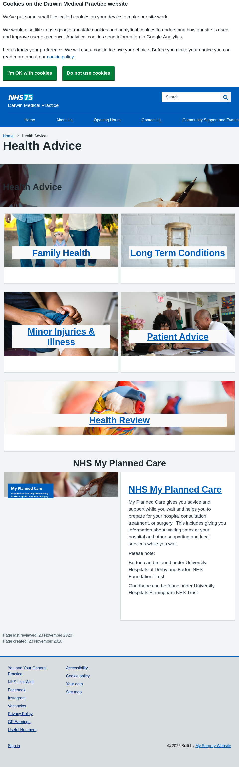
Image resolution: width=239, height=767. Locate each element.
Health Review (119, 420)
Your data (74, 684)
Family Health (61, 252)
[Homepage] (82, 100)
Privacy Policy (20, 714)
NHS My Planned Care (175, 489)
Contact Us (151, 120)
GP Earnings (19, 722)
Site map (74, 692)
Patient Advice (177, 336)
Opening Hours (107, 120)
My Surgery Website (213, 746)
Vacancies (17, 706)
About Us (64, 120)
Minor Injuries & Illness (61, 336)
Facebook (16, 690)
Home (29, 120)
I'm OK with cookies (29, 73)
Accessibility (77, 668)
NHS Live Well (20, 682)
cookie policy (60, 56)
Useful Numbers (22, 730)
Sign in (14, 746)
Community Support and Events (210, 120)
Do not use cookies (88, 73)
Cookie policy (78, 676)
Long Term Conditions (177, 252)
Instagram (17, 698)
